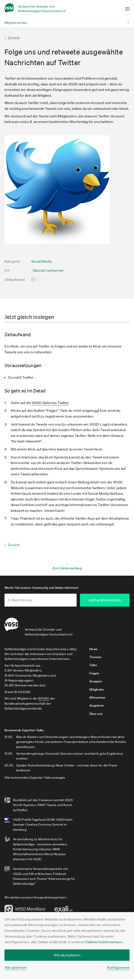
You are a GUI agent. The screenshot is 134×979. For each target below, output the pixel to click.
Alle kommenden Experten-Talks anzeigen (34, 778)
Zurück (14, 38)
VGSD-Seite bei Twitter (50, 402)
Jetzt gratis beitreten (104, 600)
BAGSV (43, 698)
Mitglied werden (15, 23)
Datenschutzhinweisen (103, 942)
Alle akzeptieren (67, 955)
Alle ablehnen (15, 967)
